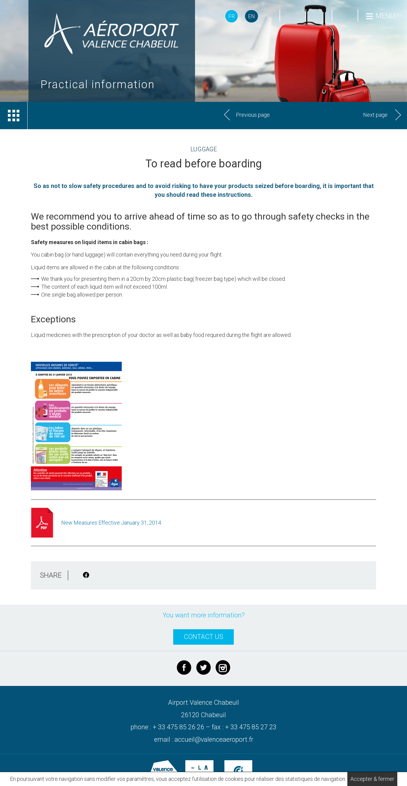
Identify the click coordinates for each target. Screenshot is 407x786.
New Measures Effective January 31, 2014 (111, 522)
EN (251, 16)
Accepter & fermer (372, 779)
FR (231, 16)
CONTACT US (203, 636)
